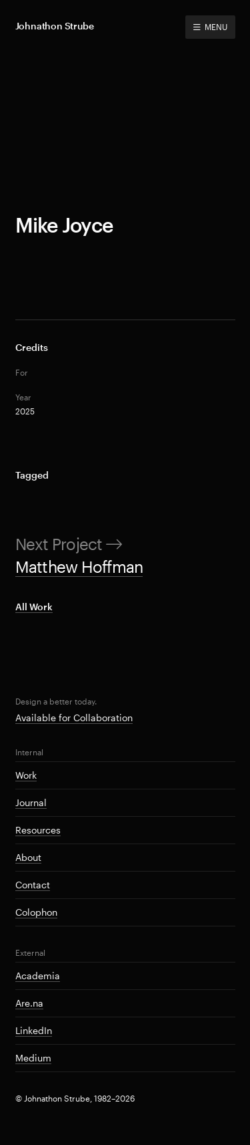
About (28, 857)
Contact (32, 884)
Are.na (29, 1003)
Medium (33, 1057)
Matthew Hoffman (79, 566)
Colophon (36, 912)
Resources (38, 830)
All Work (34, 606)
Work (26, 775)
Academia (37, 975)
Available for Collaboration (74, 717)
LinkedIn (33, 1030)
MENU (210, 26)
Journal (31, 802)
